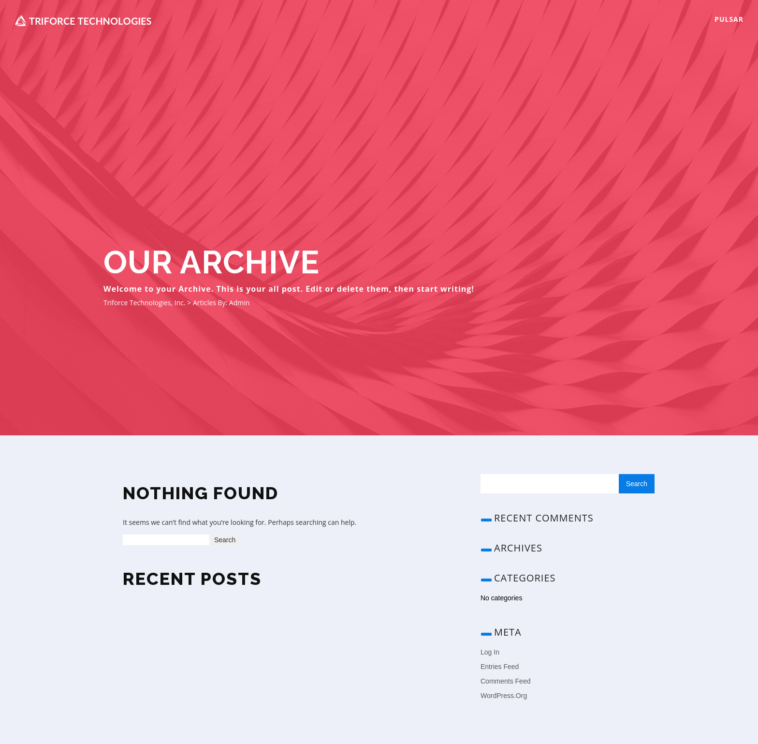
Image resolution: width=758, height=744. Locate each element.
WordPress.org (504, 695)
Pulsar (728, 19)
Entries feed (500, 666)
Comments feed (505, 681)
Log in (490, 652)
